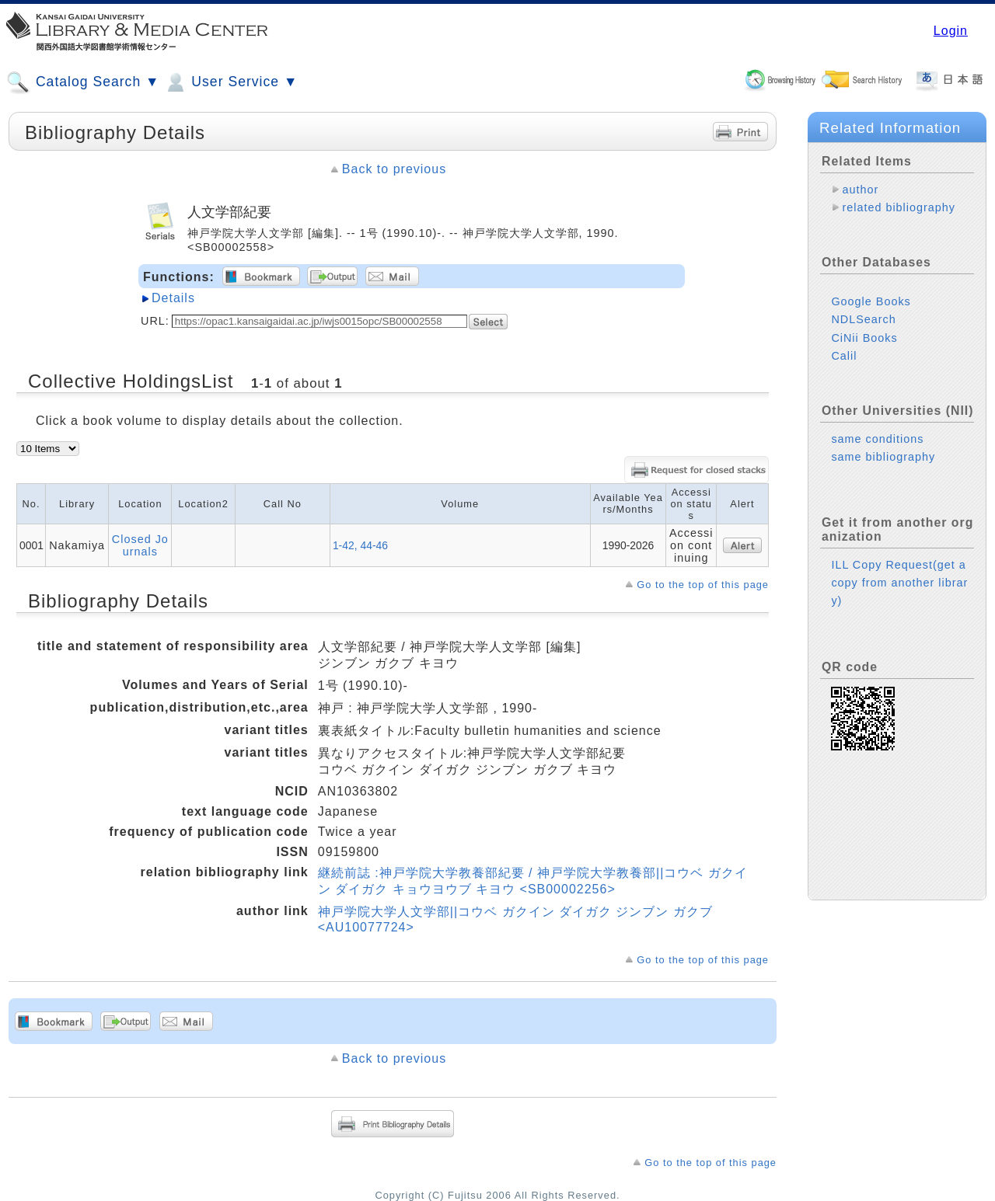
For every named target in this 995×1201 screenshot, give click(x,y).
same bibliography (883, 457)
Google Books (870, 301)
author (860, 189)
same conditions (877, 439)
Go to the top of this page (703, 584)
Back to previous (394, 169)
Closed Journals (140, 545)
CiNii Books (864, 338)
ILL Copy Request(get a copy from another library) (899, 583)
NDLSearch (863, 319)
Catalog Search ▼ (82, 82)
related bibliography (898, 207)
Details (173, 298)
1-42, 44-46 (360, 545)
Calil (844, 356)
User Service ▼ (230, 82)
